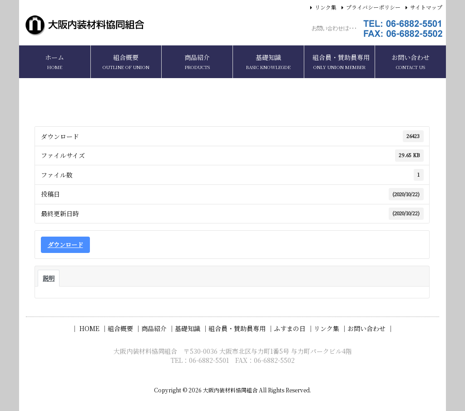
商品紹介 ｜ (158, 328)
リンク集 (325, 7)
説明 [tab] (48, 278)
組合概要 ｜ (124, 328)
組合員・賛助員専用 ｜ (241, 328)
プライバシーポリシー (373, 7)
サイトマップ (426, 7)
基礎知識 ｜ (191, 328)
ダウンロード (65, 244)
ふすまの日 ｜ (294, 328)
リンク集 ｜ (330, 328)
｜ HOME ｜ (89, 328)
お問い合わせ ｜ (370, 328)
